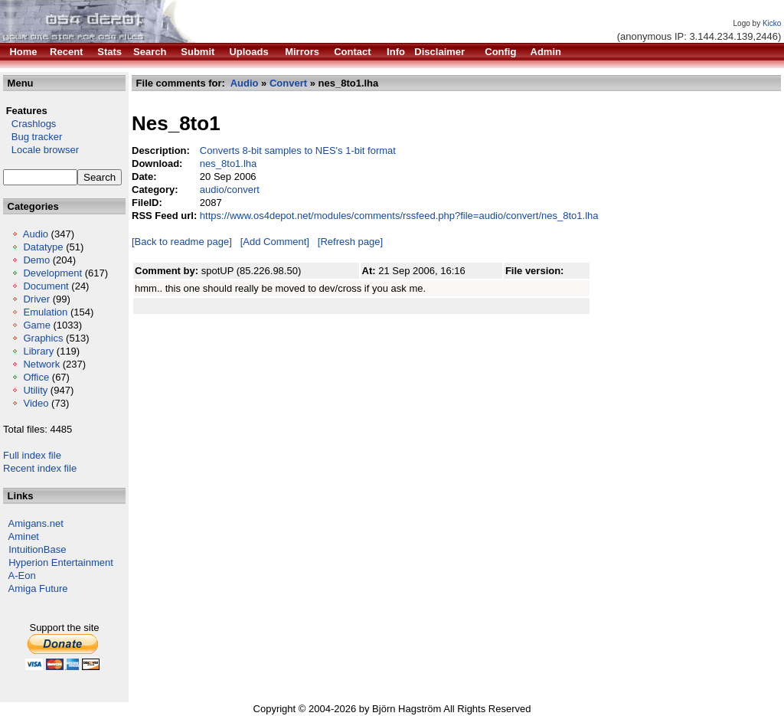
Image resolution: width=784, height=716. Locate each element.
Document (45, 286)
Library (38, 351)
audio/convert (230, 189)
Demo (36, 260)
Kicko (772, 23)
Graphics (43, 338)
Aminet (23, 536)
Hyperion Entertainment (60, 562)
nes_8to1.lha (228, 163)
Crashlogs (29, 123)
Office (36, 377)
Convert (288, 83)
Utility (35, 390)
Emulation (45, 312)
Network (41, 364)
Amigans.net (36, 523)
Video (35, 403)
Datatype (43, 247)
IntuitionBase (37, 549)
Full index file (32, 455)
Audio (35, 234)
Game (36, 325)
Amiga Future (38, 588)
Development (52, 273)
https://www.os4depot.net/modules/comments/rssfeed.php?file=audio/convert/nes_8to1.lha (399, 215)
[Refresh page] (350, 241)
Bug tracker (32, 136)
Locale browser (41, 149)
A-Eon (22, 575)
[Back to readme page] (182, 241)
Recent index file (40, 468)
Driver (36, 299)
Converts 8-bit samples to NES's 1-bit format (298, 150)
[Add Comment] (274, 241)
